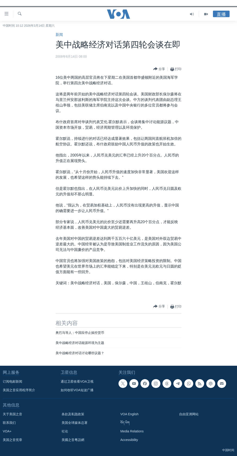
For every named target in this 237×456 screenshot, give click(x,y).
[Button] (159, 69)
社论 (65, 431)
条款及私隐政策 (73, 414)
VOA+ (7, 431)
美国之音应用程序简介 (19, 390)
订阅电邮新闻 (12, 381)
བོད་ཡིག (125, 423)
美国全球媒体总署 (74, 423)
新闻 (59, 35)
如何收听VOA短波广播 (77, 390)
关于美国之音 (12, 414)
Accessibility (129, 440)
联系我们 (9, 423)
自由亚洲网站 (189, 414)
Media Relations (131, 431)
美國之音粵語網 (73, 440)
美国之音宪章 (12, 440)
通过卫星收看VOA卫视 (77, 381)
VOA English (129, 414)
